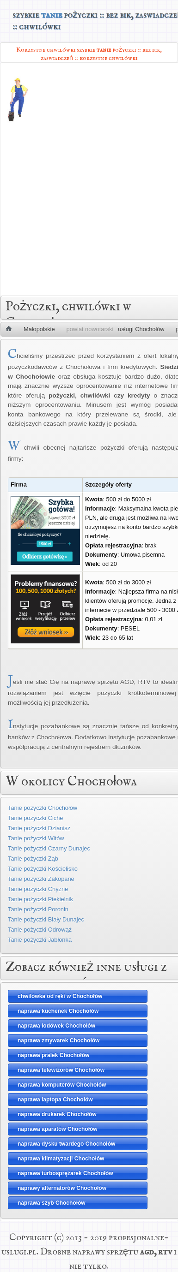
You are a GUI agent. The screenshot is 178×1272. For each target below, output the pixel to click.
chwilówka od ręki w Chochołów (60, 996)
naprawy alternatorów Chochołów (62, 1188)
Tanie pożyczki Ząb (33, 858)
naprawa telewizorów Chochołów (61, 1070)
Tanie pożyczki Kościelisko (43, 868)
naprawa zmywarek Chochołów (58, 1040)
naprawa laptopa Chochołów (55, 1099)
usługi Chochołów (141, 329)
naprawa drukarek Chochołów (57, 1114)
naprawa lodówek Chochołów (56, 1025)
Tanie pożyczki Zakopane (41, 878)
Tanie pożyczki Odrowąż (40, 929)
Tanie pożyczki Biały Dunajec (46, 919)
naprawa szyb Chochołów (52, 1203)
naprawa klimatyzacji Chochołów (61, 1158)
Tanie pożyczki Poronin (38, 909)
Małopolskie (39, 329)
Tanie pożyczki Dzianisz (39, 828)
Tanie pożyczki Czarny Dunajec (49, 848)
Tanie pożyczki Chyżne (38, 889)
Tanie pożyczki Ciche (35, 817)
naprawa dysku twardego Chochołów (66, 1144)
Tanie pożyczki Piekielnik (40, 899)
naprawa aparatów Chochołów (58, 1129)
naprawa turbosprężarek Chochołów (65, 1173)
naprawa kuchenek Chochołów (58, 1011)
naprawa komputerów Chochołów (62, 1085)
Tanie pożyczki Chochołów (42, 807)
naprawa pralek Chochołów (53, 1055)
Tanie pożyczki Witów (36, 838)
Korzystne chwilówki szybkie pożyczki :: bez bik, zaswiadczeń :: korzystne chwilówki (89, 54)
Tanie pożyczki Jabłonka (40, 939)
